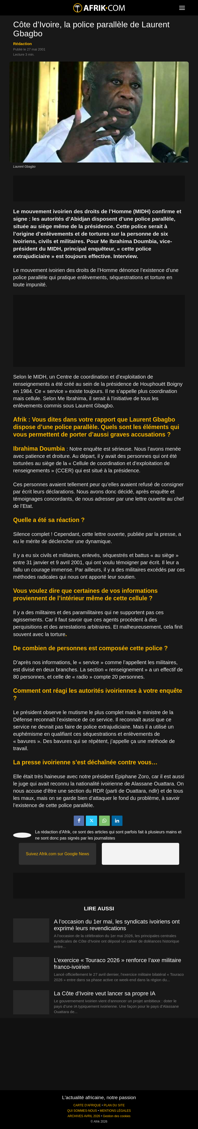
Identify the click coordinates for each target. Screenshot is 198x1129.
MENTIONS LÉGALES (115, 1111)
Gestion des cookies (116, 1116)
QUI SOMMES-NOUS (82, 1111)
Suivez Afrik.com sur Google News (57, 854)
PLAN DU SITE (114, 1105)
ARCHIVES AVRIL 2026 (84, 1116)
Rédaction (22, 43)
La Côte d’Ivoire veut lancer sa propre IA (104, 993)
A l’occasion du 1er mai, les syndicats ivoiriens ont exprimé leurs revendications (117, 924)
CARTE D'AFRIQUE (87, 1105)
